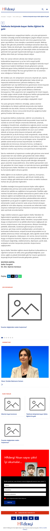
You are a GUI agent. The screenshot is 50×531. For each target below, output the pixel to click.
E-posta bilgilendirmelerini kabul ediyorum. (16, 498)
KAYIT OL (9, 502)
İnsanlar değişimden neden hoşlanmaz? (14, 327)
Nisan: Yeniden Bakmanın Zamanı (12, 381)
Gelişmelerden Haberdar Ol (25, 512)
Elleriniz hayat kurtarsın (9, 414)
